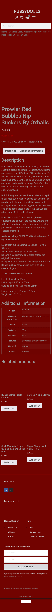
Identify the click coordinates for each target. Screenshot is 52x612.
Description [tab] (11, 154)
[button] (33, 18)
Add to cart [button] (9, 412)
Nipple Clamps (30, 32)
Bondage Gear (15, 32)
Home (4, 32)
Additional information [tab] (31, 154)
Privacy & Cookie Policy (13, 580)
